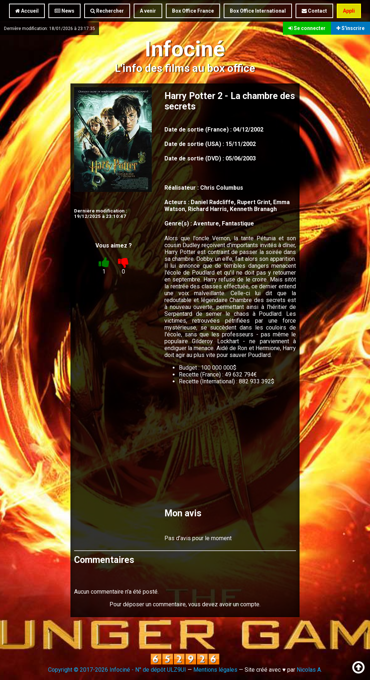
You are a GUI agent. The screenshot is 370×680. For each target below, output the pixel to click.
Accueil (27, 11)
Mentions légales (215, 669)
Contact (314, 11)
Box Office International (258, 11)
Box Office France (193, 11)
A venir (148, 11)
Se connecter (307, 28)
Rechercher (107, 11)
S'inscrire (350, 28)
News (64, 11)
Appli (349, 11)
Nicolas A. (309, 669)
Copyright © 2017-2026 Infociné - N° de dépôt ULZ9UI (117, 669)
